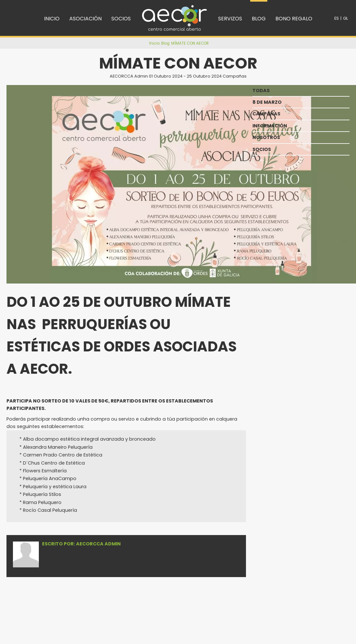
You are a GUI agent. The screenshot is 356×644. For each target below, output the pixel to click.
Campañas (235, 76)
